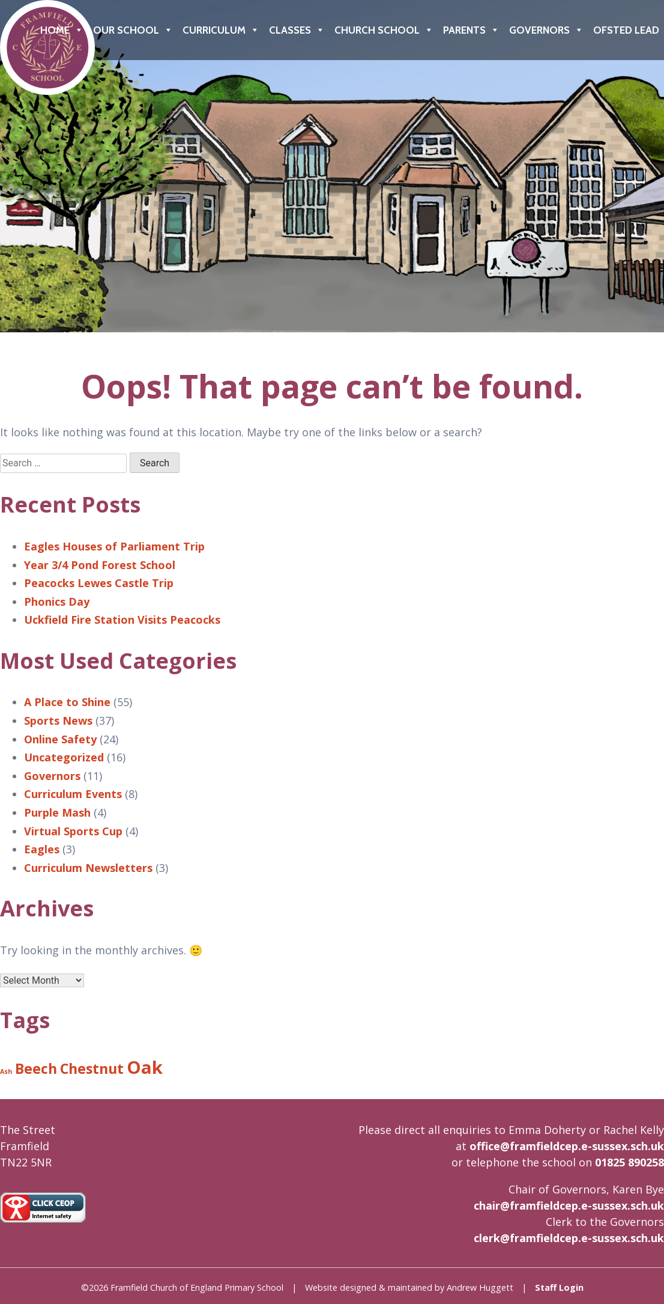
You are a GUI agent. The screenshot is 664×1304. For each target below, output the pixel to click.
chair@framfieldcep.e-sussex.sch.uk (569, 1205)
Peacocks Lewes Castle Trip (99, 583)
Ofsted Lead (626, 30)
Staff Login (559, 1287)
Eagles (41, 849)
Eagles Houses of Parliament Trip (114, 546)
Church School (383, 30)
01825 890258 (629, 1162)
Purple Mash (57, 812)
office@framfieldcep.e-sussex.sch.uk (566, 1146)
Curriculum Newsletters (88, 868)
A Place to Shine (67, 702)
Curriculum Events (73, 794)
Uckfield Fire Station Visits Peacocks (122, 619)
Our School (133, 30)
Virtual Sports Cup (73, 831)
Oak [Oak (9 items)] (145, 1067)
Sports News (58, 720)
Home (61, 30)
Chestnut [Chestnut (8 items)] (92, 1068)
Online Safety (60, 739)
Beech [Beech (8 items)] (36, 1068)
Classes (297, 30)
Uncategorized (64, 757)
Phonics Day (56, 601)
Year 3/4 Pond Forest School (99, 565)
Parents (471, 30)
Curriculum (221, 30)
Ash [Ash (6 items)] (6, 1071)
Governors (546, 30)
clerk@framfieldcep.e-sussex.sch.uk (569, 1238)
